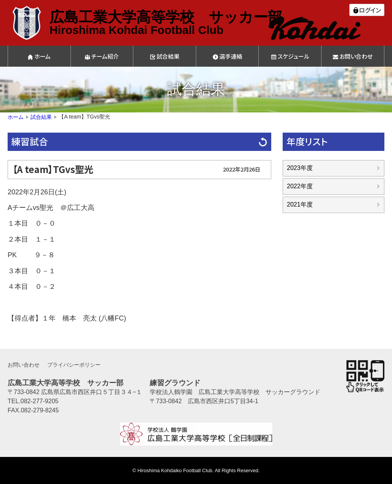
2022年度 (300, 186)
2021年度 (300, 204)
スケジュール (293, 56)
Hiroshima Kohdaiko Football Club (175, 470)
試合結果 (168, 56)
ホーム (42, 56)
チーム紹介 (105, 56)
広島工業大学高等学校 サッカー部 (166, 17)
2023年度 (300, 168)
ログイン (370, 9)
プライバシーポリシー (74, 365)
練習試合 (29, 141)
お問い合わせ (356, 56)
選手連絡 (230, 56)
